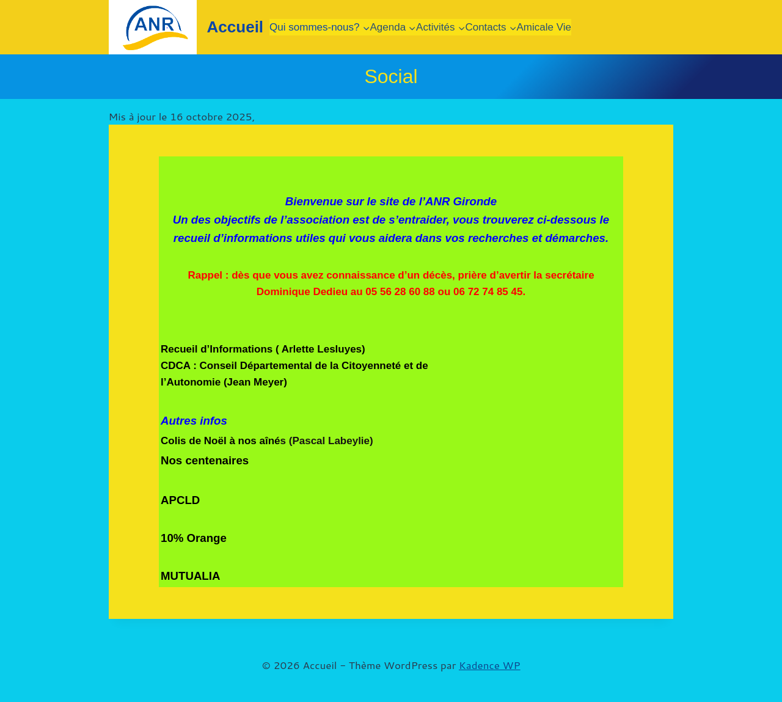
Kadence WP (490, 664)
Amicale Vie (544, 27)
